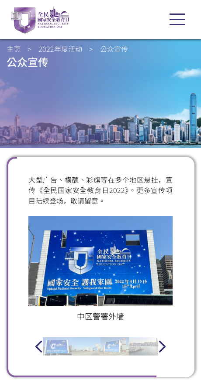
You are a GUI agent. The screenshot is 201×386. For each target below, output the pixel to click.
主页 (14, 49)
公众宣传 (114, 49)
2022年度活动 (60, 49)
